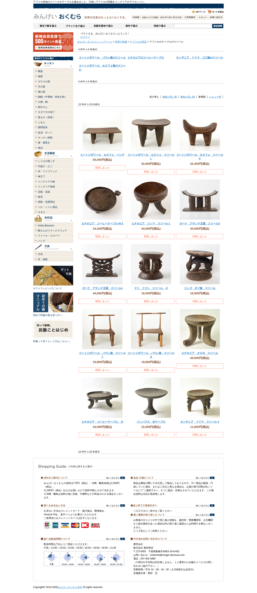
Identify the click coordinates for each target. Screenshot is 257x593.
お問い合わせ (216, 17)
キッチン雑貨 (45, 137)
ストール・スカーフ (49, 235)
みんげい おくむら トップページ (94, 41)
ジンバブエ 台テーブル (151, 421)
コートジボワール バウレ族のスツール (102, 57)
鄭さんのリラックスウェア (52, 230)
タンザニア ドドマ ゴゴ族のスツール (199, 57)
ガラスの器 (44, 81)
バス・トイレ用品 (47, 207)
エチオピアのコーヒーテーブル (145, 57)
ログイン (85, 37)
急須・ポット (45, 132)
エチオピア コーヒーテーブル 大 (102, 421)
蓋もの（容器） (46, 117)
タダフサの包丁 (46, 112)
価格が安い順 (169, 96)
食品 (40, 147)
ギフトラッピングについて (47, 288)
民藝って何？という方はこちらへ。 (52, 341)
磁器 (40, 76)
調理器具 (43, 127)
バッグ (41, 240)
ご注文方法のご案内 (144, 510)
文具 (40, 254)
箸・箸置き (44, 142)
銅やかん (43, 107)
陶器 (40, 71)
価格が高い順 (187, 96)
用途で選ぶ (159, 26)
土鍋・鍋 (43, 101)
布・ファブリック (47, 171)
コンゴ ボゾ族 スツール (199, 288)
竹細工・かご (45, 166)
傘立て (41, 176)
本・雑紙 (43, 259)
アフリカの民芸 (138, 41)
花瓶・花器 (44, 191)
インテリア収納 (46, 186)
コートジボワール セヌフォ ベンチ (102, 154)
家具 (40, 196)
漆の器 (41, 91)
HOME (135, 17)
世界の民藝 (121, 41)
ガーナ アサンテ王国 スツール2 (199, 223)
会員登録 (149, 17)
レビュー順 (215, 96)
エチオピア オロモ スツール (200, 353)
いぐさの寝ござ (46, 161)
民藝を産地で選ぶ (102, 26)
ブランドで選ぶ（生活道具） (75, 26)
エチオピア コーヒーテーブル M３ (102, 223)
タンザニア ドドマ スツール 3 (199, 421)
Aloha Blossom (46, 225)
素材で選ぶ (130, 26)
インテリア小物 (46, 181)
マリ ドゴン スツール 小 (151, 288)
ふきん (41, 122)
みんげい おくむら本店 (69, 587)
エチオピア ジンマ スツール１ (151, 223)
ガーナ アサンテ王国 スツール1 (102, 288)
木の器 (41, 86)
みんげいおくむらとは (171, 17)
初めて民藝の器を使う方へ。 (48, 315)
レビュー (203, 17)
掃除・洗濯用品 (46, 201)
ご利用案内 (190, 17)
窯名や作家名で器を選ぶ (47, 26)
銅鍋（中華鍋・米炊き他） (52, 96)
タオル (41, 212)
